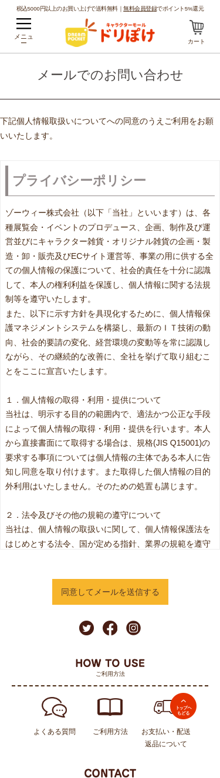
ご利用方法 (110, 732)
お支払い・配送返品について (166, 738)
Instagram (133, 628)
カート (196, 41)
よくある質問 (54, 732)
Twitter (86, 628)
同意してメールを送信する (110, 592)
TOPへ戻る (183, 706)
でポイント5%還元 (163, 8)
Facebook (110, 628)
